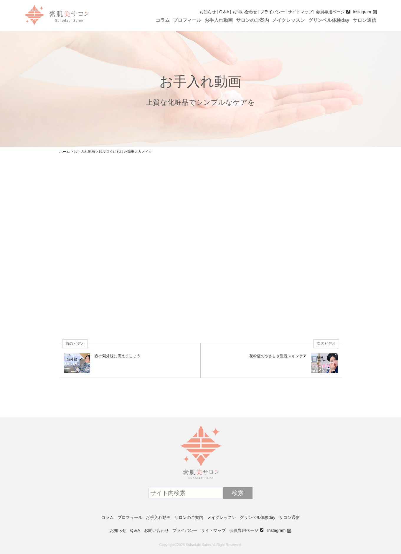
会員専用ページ (330, 11)
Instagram (362, 11)
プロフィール (187, 20)
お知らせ (207, 11)
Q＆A (224, 11)
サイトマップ (300, 11)
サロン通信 (364, 20)
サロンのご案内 (252, 20)
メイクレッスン (288, 20)
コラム (163, 20)
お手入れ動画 (218, 20)
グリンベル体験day (328, 20)
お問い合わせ (244, 11)
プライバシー (272, 11)
